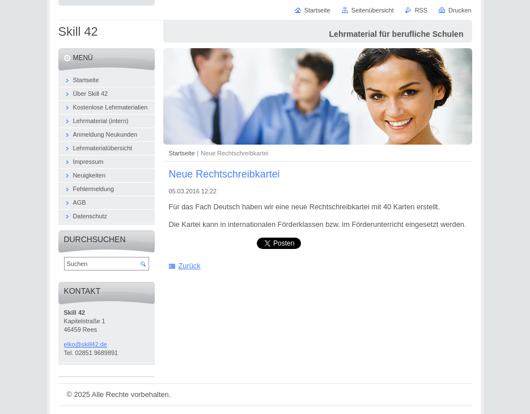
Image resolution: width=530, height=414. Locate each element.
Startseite (182, 153)
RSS (421, 10)
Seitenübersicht (372, 10)
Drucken (460, 10)
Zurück (190, 265)
